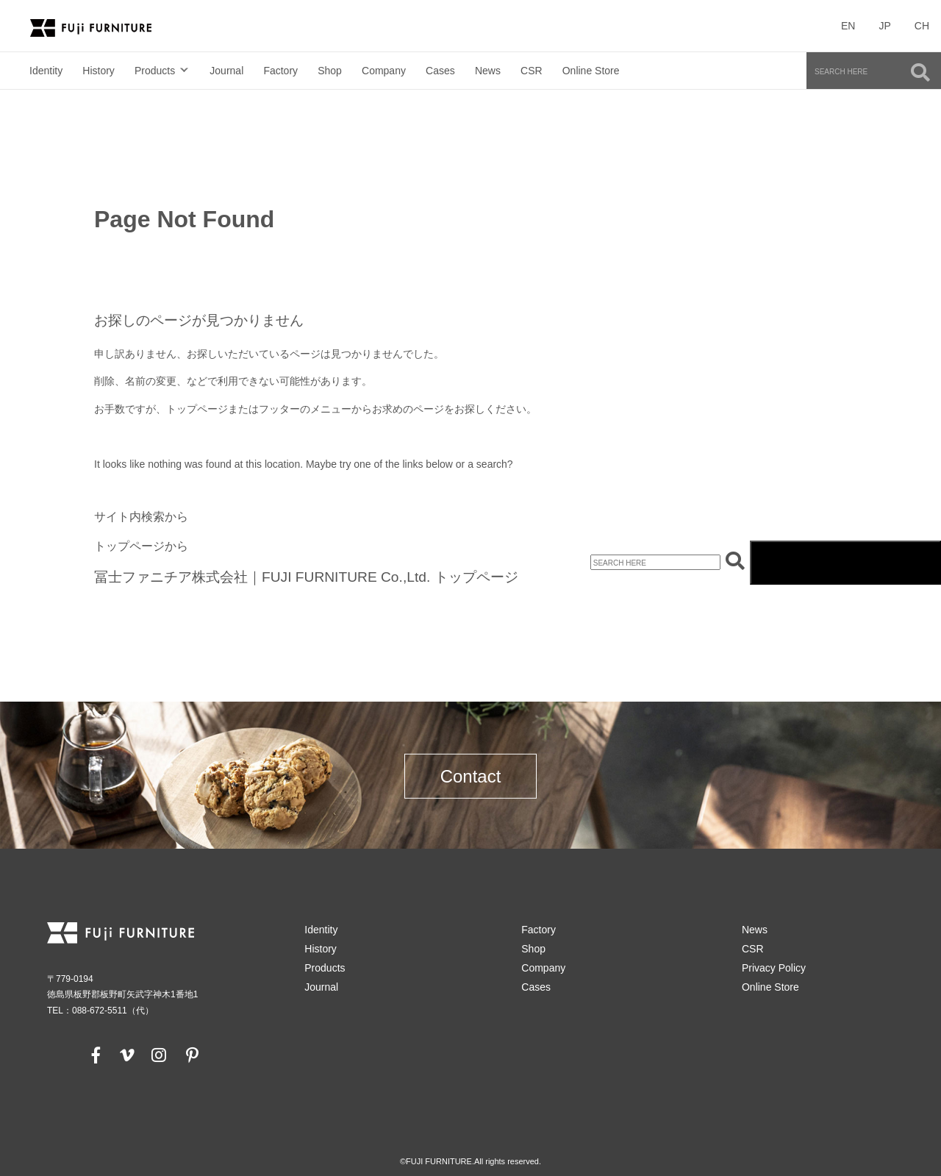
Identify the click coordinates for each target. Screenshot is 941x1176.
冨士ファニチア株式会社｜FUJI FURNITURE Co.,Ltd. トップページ (306, 577)
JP (884, 26)
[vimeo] (126, 1055)
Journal (226, 70)
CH (922, 26)
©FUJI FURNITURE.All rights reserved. (470, 1161)
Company (384, 70)
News (488, 70)
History (98, 70)
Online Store (591, 70)
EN (848, 26)
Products (155, 70)
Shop (330, 70)
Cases (440, 70)
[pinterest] (192, 1055)
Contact (470, 776)
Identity (45, 70)
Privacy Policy (774, 968)
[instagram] (158, 1055)
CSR (531, 70)
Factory (280, 70)
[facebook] (96, 1055)
